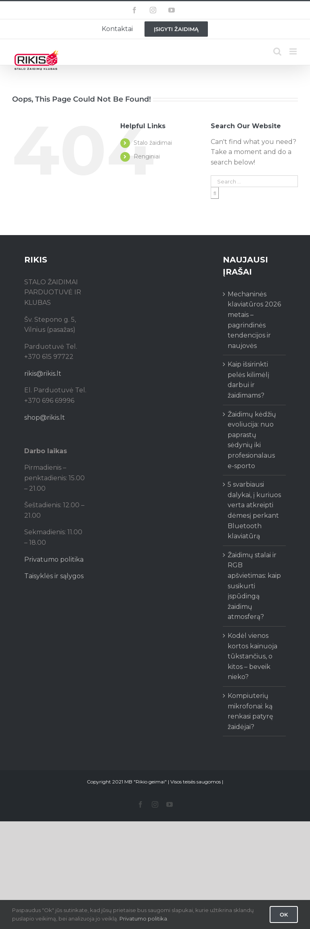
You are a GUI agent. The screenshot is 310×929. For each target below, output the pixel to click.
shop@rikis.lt (44, 417)
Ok (284, 914)
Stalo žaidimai (153, 142)
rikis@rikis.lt (42, 373)
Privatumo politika (54, 559)
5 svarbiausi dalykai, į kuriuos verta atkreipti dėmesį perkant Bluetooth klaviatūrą (254, 510)
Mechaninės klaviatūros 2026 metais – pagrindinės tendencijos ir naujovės (254, 320)
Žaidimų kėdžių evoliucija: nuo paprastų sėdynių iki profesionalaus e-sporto (252, 440)
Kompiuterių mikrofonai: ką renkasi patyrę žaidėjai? (250, 711)
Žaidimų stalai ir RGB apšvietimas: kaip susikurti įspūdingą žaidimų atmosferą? (254, 586)
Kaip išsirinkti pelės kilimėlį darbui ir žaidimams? (248, 379)
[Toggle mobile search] (277, 51)
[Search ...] (254, 181)
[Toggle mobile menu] (293, 51)
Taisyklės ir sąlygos (54, 576)
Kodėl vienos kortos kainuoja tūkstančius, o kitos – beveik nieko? (252, 656)
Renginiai (147, 156)
